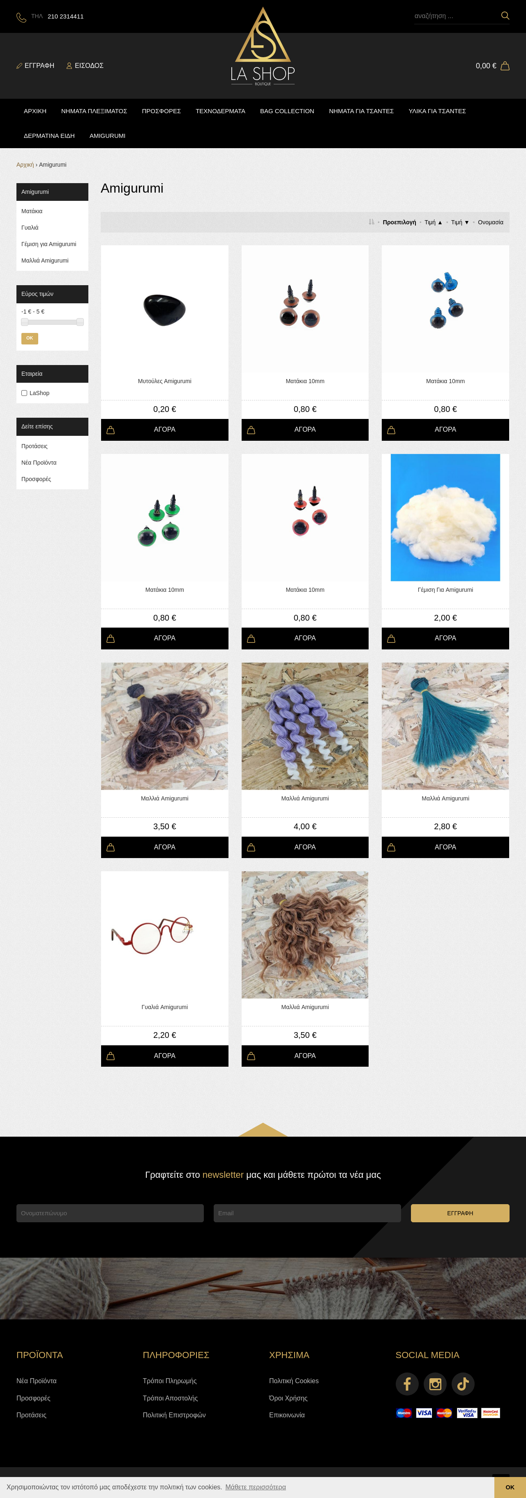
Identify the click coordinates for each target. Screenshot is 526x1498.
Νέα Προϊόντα (39, 462)
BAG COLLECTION (287, 110)
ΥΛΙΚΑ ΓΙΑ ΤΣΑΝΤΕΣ (437, 110)
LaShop (39, 393)
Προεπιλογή (399, 222)
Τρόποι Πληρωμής (170, 1380)
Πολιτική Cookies (294, 1380)
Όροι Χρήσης (288, 1398)
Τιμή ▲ (433, 222)
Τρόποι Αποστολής (170, 1398)
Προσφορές (36, 479)
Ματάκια (31, 211)
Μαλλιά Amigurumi (165, 798)
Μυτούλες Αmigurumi (164, 381)
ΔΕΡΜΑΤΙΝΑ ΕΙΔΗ (49, 135)
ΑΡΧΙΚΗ (35, 110)
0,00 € (486, 66)
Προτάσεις (34, 446)
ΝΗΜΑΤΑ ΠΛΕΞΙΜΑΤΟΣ (94, 110)
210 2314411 (66, 16)
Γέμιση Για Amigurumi (445, 589)
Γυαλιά (30, 227)
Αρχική (25, 164)
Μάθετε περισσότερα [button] (255, 1487)
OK (29, 337)
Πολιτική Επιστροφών (174, 1415)
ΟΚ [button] (510, 1487)
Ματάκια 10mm (305, 381)
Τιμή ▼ (460, 222)
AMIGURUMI (108, 135)
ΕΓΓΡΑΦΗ (460, 1213)
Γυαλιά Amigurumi (165, 1007)
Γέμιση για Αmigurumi (48, 244)
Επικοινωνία (287, 1415)
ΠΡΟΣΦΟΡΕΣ (161, 110)
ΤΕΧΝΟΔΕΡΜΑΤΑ (220, 110)
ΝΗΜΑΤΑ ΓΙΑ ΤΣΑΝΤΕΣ (361, 110)
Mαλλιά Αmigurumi (45, 260)
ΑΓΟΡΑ (164, 429)
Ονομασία (490, 222)
